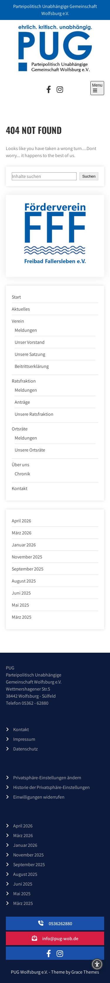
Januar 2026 (24, 545)
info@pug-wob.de (60, 938)
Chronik (22, 474)
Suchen (88, 176)
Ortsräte (20, 429)
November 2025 (27, 557)
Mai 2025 (20, 605)
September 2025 (27, 569)
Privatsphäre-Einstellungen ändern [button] (47, 778)
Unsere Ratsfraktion (34, 414)
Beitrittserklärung (32, 366)
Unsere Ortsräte (30, 450)
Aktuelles (21, 309)
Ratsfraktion (24, 381)
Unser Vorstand (30, 342)
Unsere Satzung (30, 354)
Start (16, 297)
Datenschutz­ (25, 749)
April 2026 (21, 521)
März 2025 (21, 617)
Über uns (20, 465)
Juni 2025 (21, 593)
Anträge (22, 402)
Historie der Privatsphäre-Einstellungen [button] (51, 787)
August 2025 (24, 581)
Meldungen (26, 330)
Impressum (24, 739)
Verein (18, 321)
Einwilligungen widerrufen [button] (39, 797)
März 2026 (21, 533)
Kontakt (19, 488)
